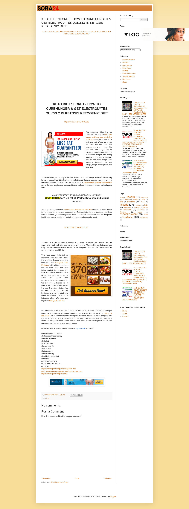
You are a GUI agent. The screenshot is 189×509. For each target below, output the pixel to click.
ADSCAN (131, 197)
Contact (125, 317)
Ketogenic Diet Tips (57, 300)
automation (144, 197)
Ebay (143, 199)
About (124, 314)
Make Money (127, 65)
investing (138, 205)
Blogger (113, 497)
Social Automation (128, 74)
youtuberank (144, 217)
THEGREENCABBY (129, 214)
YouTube (127, 217)
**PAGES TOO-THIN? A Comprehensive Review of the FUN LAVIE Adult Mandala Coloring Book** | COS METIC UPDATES (134, 108)
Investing (125, 62)
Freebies (131, 202)
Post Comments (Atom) (59, 482)
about (124, 82)
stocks (140, 212)
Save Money (127, 68)
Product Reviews (128, 60)
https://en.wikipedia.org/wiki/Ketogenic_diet (58, 369)
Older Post (108, 478)
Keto (47, 398)
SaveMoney (141, 209)
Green (143, 202)
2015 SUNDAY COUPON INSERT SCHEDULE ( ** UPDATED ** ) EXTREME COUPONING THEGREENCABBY (134, 166)
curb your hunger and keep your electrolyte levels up (99, 137)
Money (137, 207)
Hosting (125, 71)
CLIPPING (126, 199)
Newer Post (46, 478)
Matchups (127, 207)
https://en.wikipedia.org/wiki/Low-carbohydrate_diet (61, 371)
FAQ (121, 202)
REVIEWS (127, 210)
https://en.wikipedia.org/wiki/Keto (54, 374)
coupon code (80, 328)
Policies (145, 207)
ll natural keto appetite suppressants (97, 182)
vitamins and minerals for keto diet (78, 210)
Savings (123, 212)
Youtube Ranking (128, 76)
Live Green (126, 79)
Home (77, 478)
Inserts (124, 204)
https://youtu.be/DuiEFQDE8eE (76, 122)
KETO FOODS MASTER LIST (77, 227)
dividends (136, 199)
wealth (146, 214)
